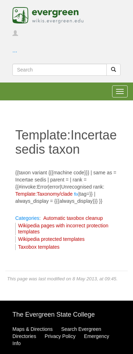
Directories (24, 336)
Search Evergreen (81, 329)
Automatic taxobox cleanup (73, 218)
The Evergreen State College (53, 314)
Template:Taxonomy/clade (44, 194)
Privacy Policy (60, 336)
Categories (27, 218)
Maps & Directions (32, 329)
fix (76, 194)
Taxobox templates (39, 247)
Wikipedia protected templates (51, 239)
